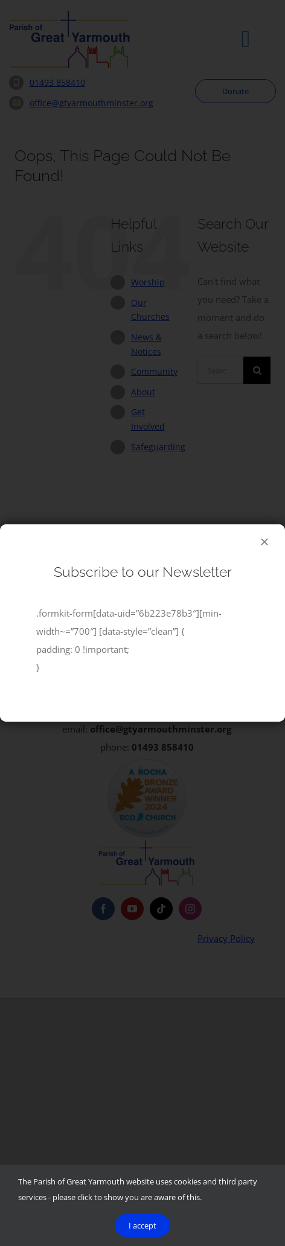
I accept (142, 1225)
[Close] (264, 541)
